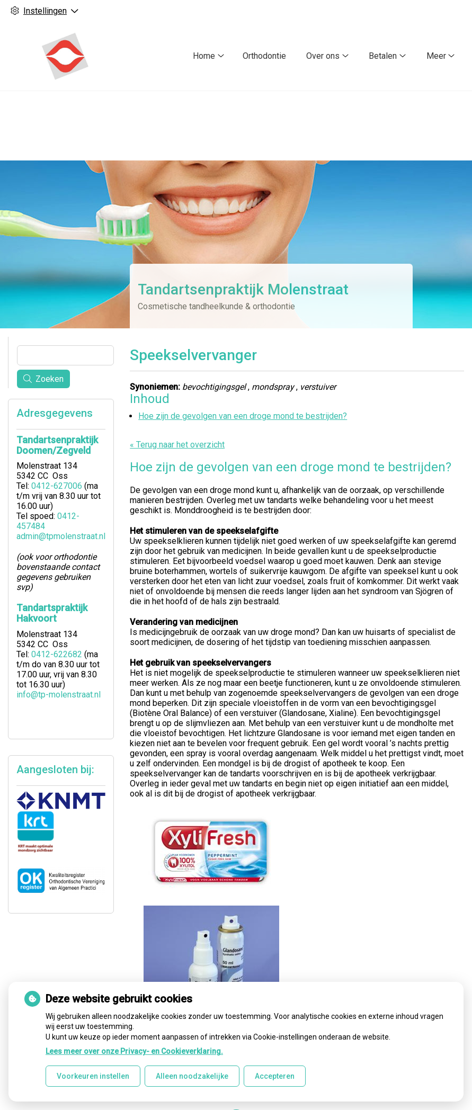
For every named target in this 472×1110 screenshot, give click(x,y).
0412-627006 (56, 486)
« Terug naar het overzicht (177, 445)
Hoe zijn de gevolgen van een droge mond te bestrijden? (242, 416)
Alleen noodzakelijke (192, 1076)
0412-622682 (56, 654)
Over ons (323, 56)
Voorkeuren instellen (93, 1076)
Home (204, 56)
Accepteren (275, 1076)
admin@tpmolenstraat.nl (60, 536)
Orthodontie (264, 56)
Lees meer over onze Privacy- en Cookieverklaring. (134, 1051)
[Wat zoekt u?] (65, 355)
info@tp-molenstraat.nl (58, 695)
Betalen (383, 56)
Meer (436, 56)
